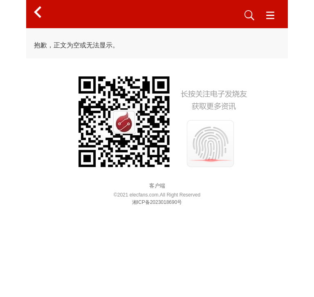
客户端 (157, 186)
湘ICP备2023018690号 (157, 202)
